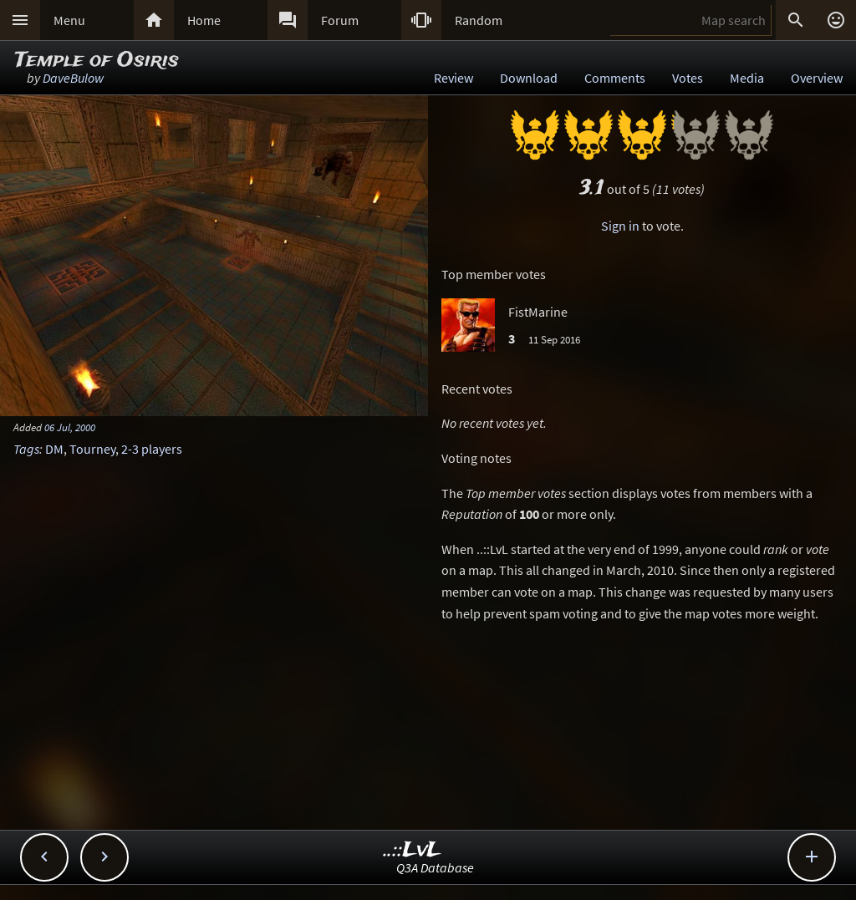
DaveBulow (73, 77)
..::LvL (413, 850)
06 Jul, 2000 (69, 427)
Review (453, 77)
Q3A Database (435, 867)
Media (747, 77)
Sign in (620, 225)
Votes (687, 77)
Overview (817, 77)
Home (204, 20)
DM (54, 448)
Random (478, 20)
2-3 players (151, 448)
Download (529, 77)
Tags (26, 448)
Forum (340, 20)
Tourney (92, 448)
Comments (614, 77)
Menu (69, 20)
